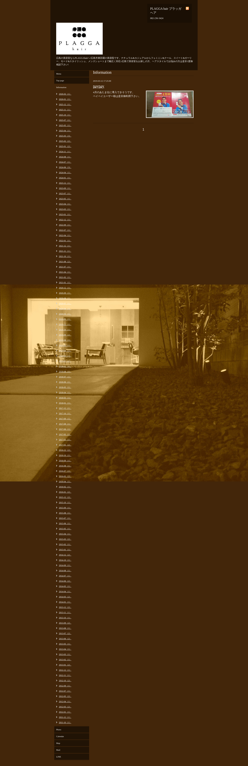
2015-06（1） (65, 523)
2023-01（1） (65, 214)
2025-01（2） (65, 146)
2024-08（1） (65, 157)
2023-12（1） (65, 183)
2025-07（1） (65, 120)
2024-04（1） (65, 172)
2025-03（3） (65, 136)
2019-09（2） (65, 335)
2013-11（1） (65, 612)
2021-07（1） (65, 267)
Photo (58, 729)
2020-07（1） (65, 303)
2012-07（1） (65, 691)
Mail (58, 750)
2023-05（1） (65, 198)
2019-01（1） (65, 361)
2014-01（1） (65, 602)
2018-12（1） (65, 366)
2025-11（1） (65, 109)
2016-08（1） (65, 466)
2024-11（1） (65, 151)
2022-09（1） (65, 225)
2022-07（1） (65, 230)
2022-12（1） (65, 219)
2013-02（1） (65, 659)
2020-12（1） (65, 287)
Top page (60, 80)
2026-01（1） (65, 99)
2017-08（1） (65, 424)
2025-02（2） (65, 141)
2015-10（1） (65, 502)
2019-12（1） (65, 324)
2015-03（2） (65, 539)
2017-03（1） (65, 439)
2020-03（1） (65, 314)
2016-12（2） (65, 450)
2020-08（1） (65, 298)
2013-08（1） (65, 628)
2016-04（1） (65, 481)
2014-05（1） (65, 586)
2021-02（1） (65, 277)
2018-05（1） (65, 387)
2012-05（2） (65, 696)
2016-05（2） (65, 476)
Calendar (60, 736)
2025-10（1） (65, 115)
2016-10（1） (65, 455)
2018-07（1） (65, 377)
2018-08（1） (65, 371)
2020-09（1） (65, 293)
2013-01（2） (65, 665)
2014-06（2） (65, 581)
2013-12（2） (65, 607)
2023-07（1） (65, 193)
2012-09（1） (65, 686)
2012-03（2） (65, 706)
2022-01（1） (65, 240)
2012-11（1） (65, 675)
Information (61, 87)
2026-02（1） (65, 94)
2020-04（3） (65, 308)
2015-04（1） (65, 534)
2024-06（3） (65, 167)
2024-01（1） (65, 178)
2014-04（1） (65, 591)
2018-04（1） (65, 392)
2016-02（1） (65, 487)
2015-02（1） (65, 544)
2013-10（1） (65, 617)
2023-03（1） (65, 209)
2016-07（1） (65, 471)
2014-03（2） (65, 596)
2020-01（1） (65, 319)
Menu (58, 74)
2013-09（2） (65, 623)
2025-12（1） (65, 104)
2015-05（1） (65, 528)
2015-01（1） (65, 549)
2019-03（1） (65, 356)
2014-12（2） (65, 555)
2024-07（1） (65, 162)
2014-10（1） (65, 560)
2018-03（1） (65, 397)
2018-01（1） (65, 403)
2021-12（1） (65, 246)
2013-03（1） (65, 654)
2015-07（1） (65, 518)
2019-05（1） (65, 345)
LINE (58, 757)
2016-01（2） (65, 492)
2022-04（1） (65, 235)
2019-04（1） (65, 350)
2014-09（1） (65, 565)
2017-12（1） (65, 408)
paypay (98, 86)
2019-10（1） (65, 329)
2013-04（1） (65, 649)
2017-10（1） (65, 413)
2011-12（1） (65, 717)
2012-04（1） (65, 701)
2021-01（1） (65, 282)
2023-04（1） (65, 204)
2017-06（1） (65, 429)
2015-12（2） (65, 497)
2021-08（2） (65, 261)
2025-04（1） (65, 130)
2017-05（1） (65, 434)
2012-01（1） (65, 712)
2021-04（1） (65, 272)
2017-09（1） (65, 418)
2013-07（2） (65, 633)
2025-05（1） (65, 125)
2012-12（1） (65, 670)
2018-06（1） (65, 382)
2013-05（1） (65, 644)
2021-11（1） (65, 251)
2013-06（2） (65, 638)
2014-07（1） (65, 576)
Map (58, 743)
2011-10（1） (65, 722)
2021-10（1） (65, 256)
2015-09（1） (65, 507)
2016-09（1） (65, 460)
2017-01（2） (65, 445)
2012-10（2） (65, 680)
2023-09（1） (65, 188)
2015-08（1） (65, 513)
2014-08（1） (65, 570)
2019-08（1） (65, 340)
